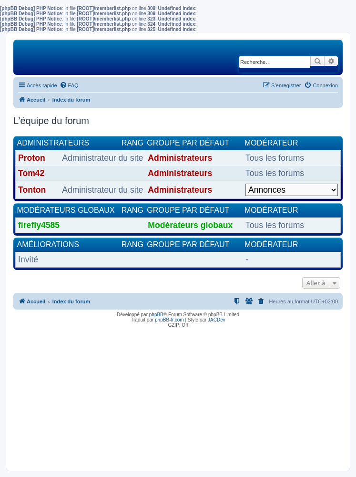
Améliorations (48, 244)
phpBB (156, 314)
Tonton (32, 190)
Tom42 (31, 173)
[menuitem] (69, 85)
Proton (31, 158)
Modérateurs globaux (66, 210)
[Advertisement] (178, 397)
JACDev (216, 319)
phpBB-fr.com (169, 319)
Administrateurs (53, 143)
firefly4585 (39, 225)
